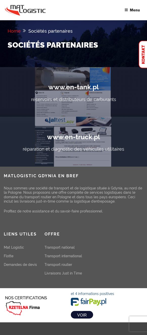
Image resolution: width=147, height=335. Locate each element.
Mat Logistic (14, 247)
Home (14, 31)
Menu (132, 10)
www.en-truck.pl (73, 136)
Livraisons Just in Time (63, 272)
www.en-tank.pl (73, 86)
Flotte (8, 255)
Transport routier (58, 264)
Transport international (63, 255)
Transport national (60, 247)
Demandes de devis (20, 264)
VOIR (82, 315)
